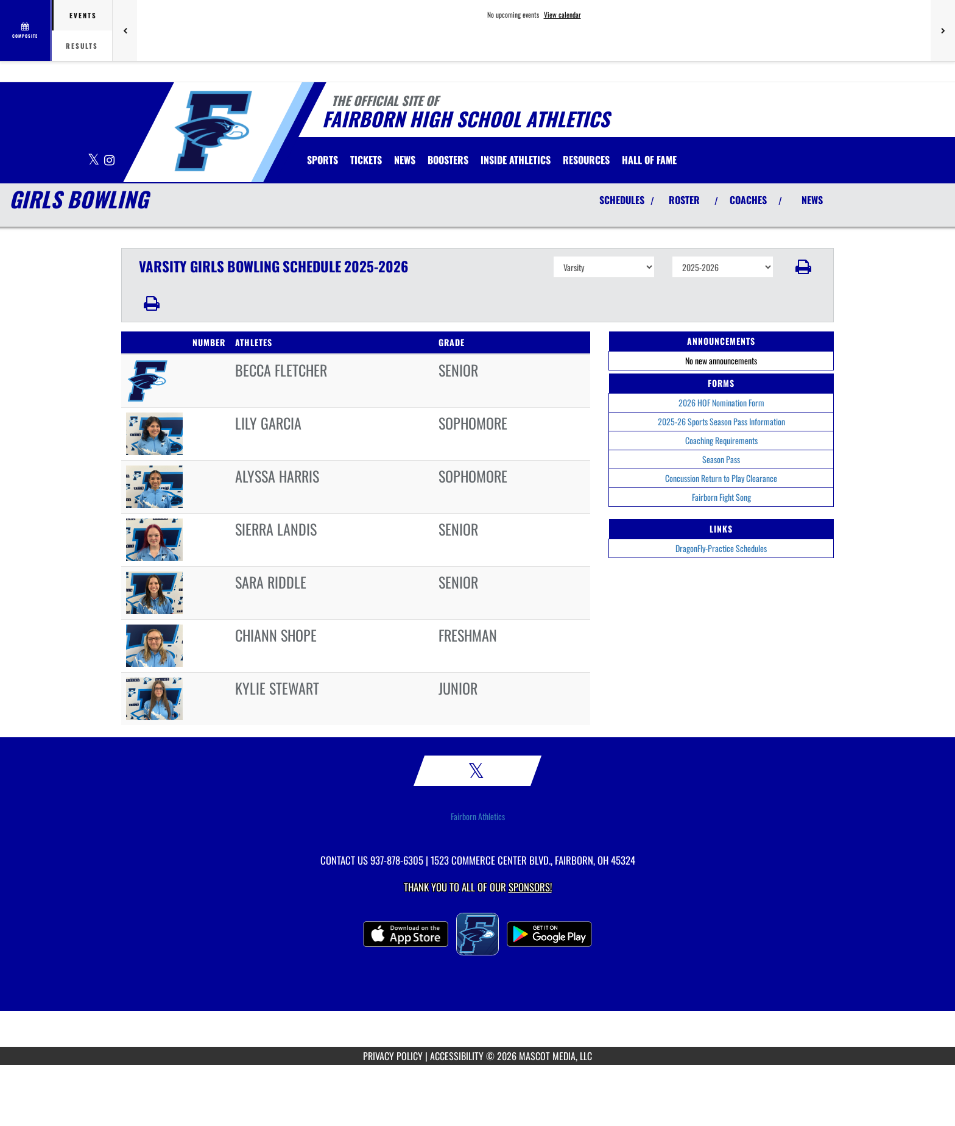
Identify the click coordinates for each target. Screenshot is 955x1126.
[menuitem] (366, 159)
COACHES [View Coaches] (748, 200)
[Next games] (943, 30)
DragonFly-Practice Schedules (721, 548)
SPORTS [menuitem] (322, 159)
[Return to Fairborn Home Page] (213, 131)
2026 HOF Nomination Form (721, 402)
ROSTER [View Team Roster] (684, 200)
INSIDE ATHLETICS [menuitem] (516, 159)
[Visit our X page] (94, 160)
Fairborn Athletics (478, 816)
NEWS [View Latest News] (812, 200)
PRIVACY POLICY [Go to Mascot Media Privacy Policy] (393, 1056)
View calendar (562, 14)
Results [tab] (82, 46)
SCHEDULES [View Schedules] (621, 200)
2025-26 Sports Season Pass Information (721, 421)
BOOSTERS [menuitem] (448, 159)
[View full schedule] (26, 30)
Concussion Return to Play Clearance (721, 478)
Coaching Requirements (721, 440)
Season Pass (721, 459)
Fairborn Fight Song (721, 496)
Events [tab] (83, 15)
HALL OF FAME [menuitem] (649, 159)
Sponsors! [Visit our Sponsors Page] (530, 886)
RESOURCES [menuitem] (586, 159)
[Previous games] (125, 30)
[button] (803, 266)
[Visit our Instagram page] (109, 160)
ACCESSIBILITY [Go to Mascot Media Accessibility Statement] (457, 1056)
